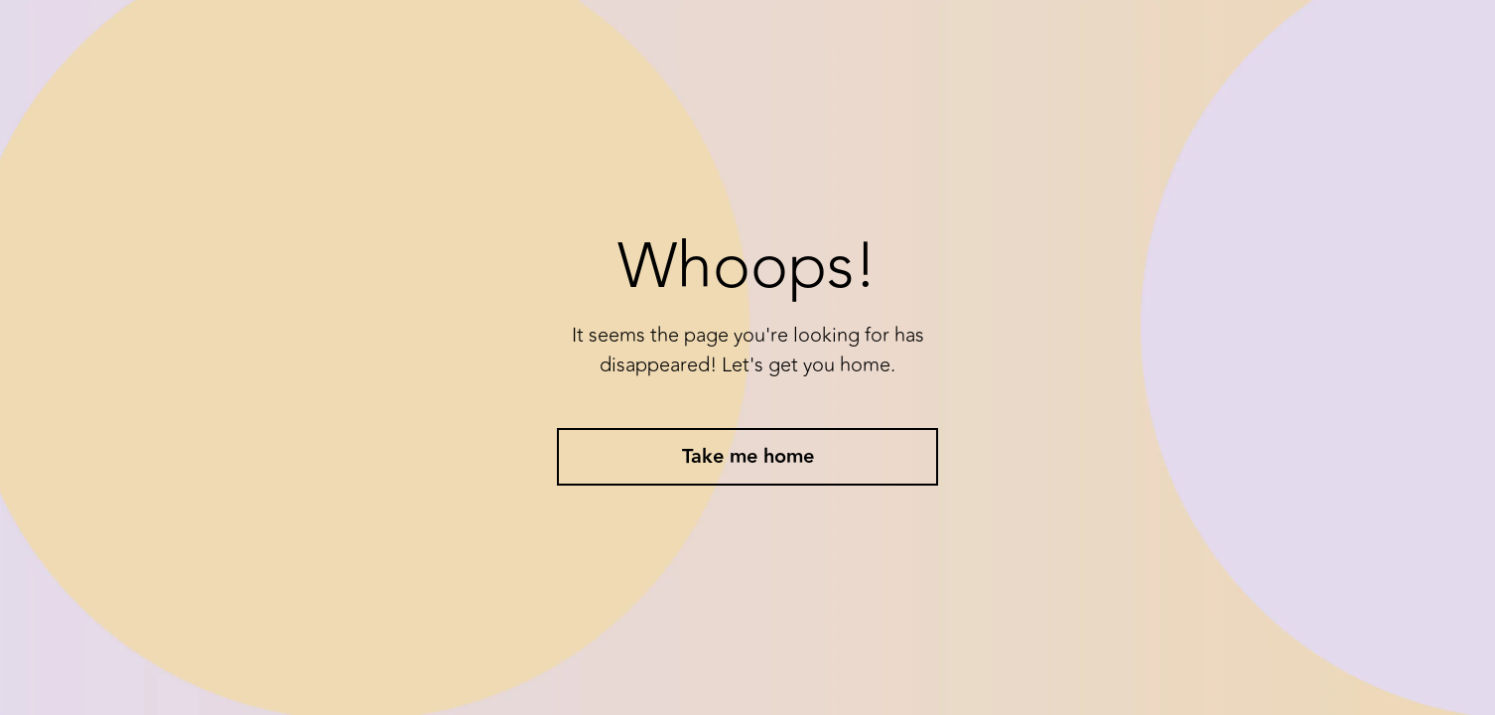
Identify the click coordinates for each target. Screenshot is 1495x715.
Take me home (748, 457)
